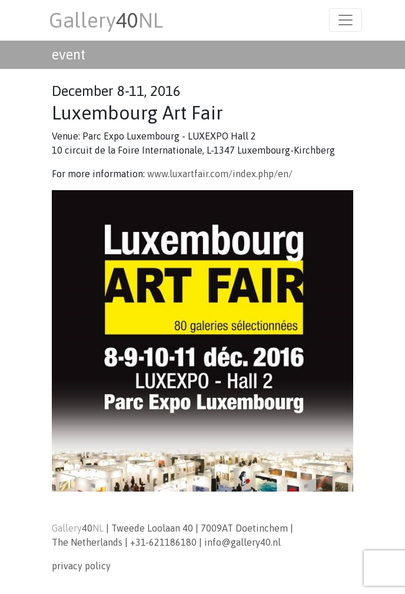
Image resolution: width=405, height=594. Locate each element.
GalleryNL (106, 20)
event (68, 54)
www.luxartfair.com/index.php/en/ (220, 173)
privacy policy (81, 565)
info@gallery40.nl (242, 542)
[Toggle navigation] (345, 20)
